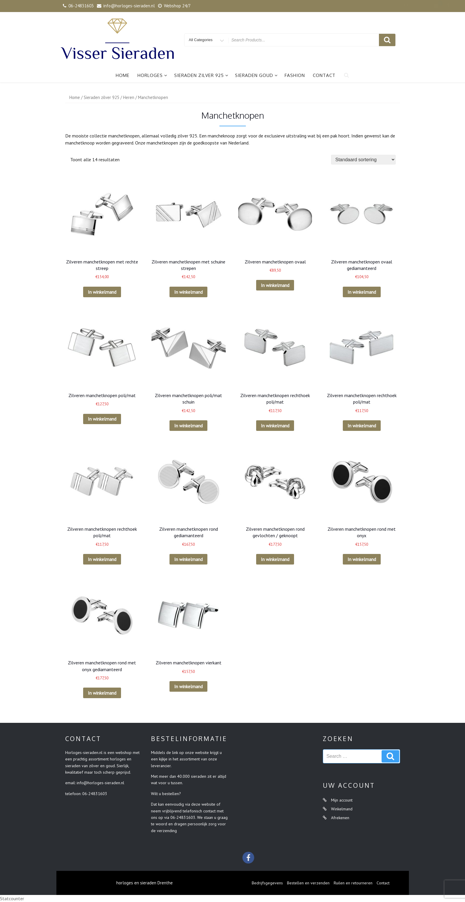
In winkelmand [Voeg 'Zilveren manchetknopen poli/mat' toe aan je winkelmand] (102, 419)
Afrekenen (340, 817)
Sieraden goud (256, 75)
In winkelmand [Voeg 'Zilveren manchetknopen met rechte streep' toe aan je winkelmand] (102, 292)
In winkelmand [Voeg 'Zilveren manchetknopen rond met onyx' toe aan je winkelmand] (362, 559)
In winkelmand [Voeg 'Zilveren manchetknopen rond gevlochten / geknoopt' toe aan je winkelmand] (275, 559)
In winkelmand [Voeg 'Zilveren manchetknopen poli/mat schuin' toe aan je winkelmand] (188, 426)
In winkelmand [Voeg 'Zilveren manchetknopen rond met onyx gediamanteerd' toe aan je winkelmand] (102, 693)
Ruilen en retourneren (353, 883)
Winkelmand (341, 809)
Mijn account (341, 800)
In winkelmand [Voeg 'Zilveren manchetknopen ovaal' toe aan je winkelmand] (275, 285)
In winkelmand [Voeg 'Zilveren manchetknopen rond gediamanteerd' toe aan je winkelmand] (188, 559)
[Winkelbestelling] (363, 159)
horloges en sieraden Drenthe (144, 883)
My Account (375, 5)
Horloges (152, 75)
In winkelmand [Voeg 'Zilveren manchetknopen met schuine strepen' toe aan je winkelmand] (188, 292)
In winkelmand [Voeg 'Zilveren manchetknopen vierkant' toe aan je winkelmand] (188, 686)
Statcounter (12, 898)
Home (123, 75)
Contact (324, 75)
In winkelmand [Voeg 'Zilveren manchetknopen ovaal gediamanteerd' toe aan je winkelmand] (362, 292)
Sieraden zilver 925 (201, 75)
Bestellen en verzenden (308, 883)
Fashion (295, 75)
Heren (128, 97)
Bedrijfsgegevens (267, 883)
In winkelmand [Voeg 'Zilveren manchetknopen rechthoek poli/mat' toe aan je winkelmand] (275, 426)
